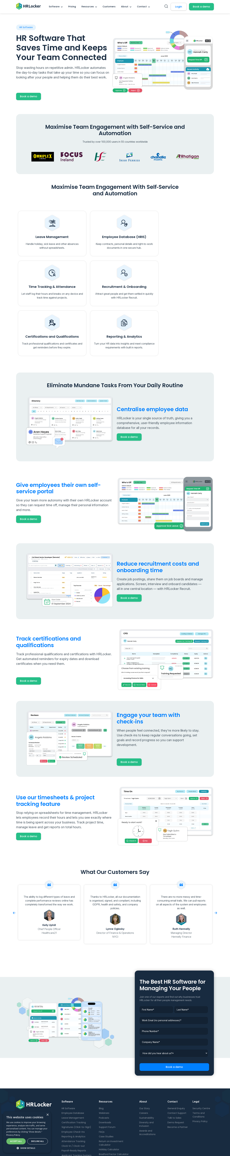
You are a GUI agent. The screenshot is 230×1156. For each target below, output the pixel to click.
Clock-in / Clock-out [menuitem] (73, 1100)
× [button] (47, 1115)
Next (216, 867)
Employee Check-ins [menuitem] (73, 1085)
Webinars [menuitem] (104, 1067)
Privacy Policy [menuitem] (200, 1075)
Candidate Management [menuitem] (75, 1118)
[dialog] (27, 1132)
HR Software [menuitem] (68, 1062)
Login (178, 6)
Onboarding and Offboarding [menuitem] (78, 1114)
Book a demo (201, 6)
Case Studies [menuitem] (106, 1090)
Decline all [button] (37, 1141)
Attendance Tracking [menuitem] (73, 1095)
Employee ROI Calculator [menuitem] (112, 1117)
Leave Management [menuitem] (73, 1071)
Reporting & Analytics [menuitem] (73, 1090)
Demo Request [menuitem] (175, 1076)
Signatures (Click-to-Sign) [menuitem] (76, 1081)
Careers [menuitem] (143, 1067)
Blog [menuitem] (101, 1062)
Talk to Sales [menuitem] (174, 1071)
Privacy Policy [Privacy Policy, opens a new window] (13, 1135)
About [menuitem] (124, 6)
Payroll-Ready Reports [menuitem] (74, 1104)
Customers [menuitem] (109, 6)
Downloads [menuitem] (105, 1076)
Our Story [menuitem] (144, 1062)
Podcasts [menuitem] (104, 1071)
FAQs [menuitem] (101, 1085)
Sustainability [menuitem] (146, 1071)
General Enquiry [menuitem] (176, 1062)
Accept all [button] (16, 1141)
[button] (27, 1148)
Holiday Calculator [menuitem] (109, 1103)
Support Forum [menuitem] (107, 1081)
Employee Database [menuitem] (73, 1067)
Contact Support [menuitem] (176, 1067)
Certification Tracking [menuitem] (74, 1076)
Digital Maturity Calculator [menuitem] (113, 1112)
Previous (14, 867)
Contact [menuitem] (142, 6)
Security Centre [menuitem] (201, 1062)
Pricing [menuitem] (72, 6)
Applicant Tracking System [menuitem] (76, 1109)
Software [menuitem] (54, 6)
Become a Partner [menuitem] (177, 1081)
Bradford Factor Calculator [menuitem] (114, 1108)
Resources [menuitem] (88, 6)
